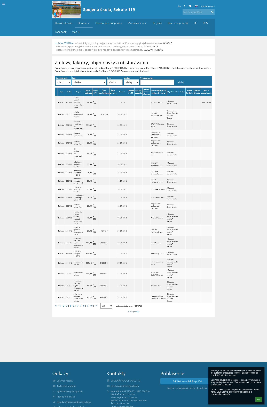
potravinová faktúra (78, 263)
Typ (61, 92)
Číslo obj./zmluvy (104, 91)
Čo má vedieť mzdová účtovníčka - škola (78, 102)
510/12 (69, 143)
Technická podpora (66, 385)
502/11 (69, 102)
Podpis (182, 92)
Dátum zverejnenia (206, 91)
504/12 (69, 197)
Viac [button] (76, 31)
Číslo (69, 92)
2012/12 (69, 297)
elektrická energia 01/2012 (78, 253)
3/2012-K (103, 243)
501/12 (69, 218)
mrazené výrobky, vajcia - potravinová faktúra (78, 243)
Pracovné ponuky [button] (178, 23)
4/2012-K (103, 273)
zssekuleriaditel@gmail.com (125, 385)
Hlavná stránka (64, 43)
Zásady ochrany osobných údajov (74, 401)
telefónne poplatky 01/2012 (77, 164)
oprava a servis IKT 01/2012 (77, 189)
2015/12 (69, 263)
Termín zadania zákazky (146, 91)
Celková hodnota (88, 91)
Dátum (122, 92)
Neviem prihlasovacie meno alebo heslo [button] (187, 388)
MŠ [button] (195, 23)
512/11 (69, 125)
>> (96, 305)
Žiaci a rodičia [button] (137, 23)
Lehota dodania (138, 91)
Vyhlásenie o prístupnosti (70, 391)
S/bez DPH (95, 91)
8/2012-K (103, 297)
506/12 (69, 181)
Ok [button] (258, 399)
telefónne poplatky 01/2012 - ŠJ (78, 180)
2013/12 (69, 285)
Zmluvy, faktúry (153, 49)
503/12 (69, 206)
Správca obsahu (65, 380)
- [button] (185, 6)
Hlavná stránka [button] (63, 23)
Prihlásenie (208, 6)
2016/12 (69, 243)
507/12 (69, 172)
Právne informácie (66, 396)
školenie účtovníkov (78, 134)
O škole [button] (84, 23)
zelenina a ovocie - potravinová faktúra (78, 297)
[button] (196, 6)
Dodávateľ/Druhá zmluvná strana (158, 91)
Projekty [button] (157, 23)
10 (91, 305)
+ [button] (179, 6)
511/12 (69, 134)
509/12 (69, 153)
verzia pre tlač (133, 311)
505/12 (69, 189)
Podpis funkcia (189, 91)
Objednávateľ (172, 92)
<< (56, 305)
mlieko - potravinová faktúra (78, 114)
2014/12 (69, 273)
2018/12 (69, 231)
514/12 (69, 253)
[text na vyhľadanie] (198, 12)
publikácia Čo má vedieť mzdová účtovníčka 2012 (78, 218)
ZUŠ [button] (205, 23)
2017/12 (69, 114)
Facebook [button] (61, 31)
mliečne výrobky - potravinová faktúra (78, 231)
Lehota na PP (131, 91)
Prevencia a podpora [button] (109, 23)
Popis (78, 92)
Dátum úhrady (197, 91)
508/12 (69, 164)
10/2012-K (104, 114)
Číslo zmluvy (113, 91)
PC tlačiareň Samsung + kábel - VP (78, 197)
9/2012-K (103, 263)
